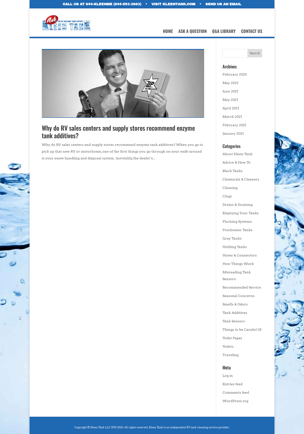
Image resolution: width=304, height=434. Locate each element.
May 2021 (230, 100)
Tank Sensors (234, 321)
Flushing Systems (237, 222)
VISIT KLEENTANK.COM (173, 4)
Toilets (228, 346)
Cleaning (230, 188)
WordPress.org (235, 401)
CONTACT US (251, 32)
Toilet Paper (232, 338)
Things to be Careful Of (242, 330)
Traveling (231, 355)
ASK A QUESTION (192, 32)
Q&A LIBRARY (224, 32)
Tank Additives (235, 313)
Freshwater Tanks (237, 230)
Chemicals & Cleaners (241, 179)
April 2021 (231, 108)
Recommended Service (242, 287)
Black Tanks (233, 171)
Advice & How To (237, 162)
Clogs (227, 196)
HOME (168, 32)
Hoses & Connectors (240, 255)
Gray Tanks (232, 238)
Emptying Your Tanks (241, 213)
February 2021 (234, 125)
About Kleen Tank (237, 154)
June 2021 (230, 91)
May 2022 (231, 83)
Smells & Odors (235, 304)
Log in (228, 376)
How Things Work (238, 264)
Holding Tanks (235, 247)
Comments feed (236, 393)
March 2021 (232, 117)
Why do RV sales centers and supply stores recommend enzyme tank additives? (118, 131)
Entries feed (233, 384)
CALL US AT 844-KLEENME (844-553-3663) (102, 4)
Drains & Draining (237, 205)
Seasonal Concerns (239, 296)
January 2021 (233, 134)
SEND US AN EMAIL (223, 4)
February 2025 (235, 74)
